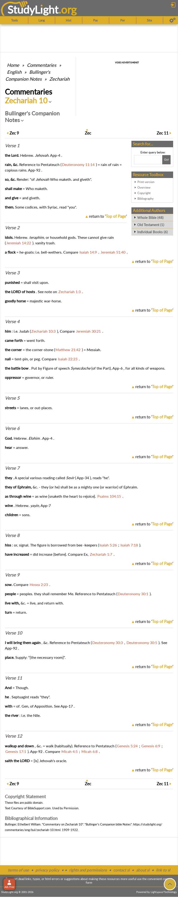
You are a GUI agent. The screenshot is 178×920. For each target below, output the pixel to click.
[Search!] (166, 159)
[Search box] (147, 159)
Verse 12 (13, 736)
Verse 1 (12, 145)
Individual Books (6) (152, 232)
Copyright (144, 193)
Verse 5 (12, 398)
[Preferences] (172, 20)
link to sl (163, 870)
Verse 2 (12, 227)
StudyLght (33, 9)
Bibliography (145, 198)
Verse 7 (12, 468)
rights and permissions (88, 870)
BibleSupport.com (39, 808)
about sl (142, 870)
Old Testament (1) (150, 225)
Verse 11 (13, 678)
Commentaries (41, 65)
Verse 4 (12, 321)
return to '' (108, 216)
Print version (145, 182)
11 (162, 133)
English (14, 72)
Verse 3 (12, 272)
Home (13, 65)
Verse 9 (12, 574)
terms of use (18, 870)
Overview (143, 187)
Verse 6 (12, 428)
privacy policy (47, 870)
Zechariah (59, 79)
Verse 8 (12, 535)
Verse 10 (13, 632)
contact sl (121, 870)
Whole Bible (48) (150, 217)
